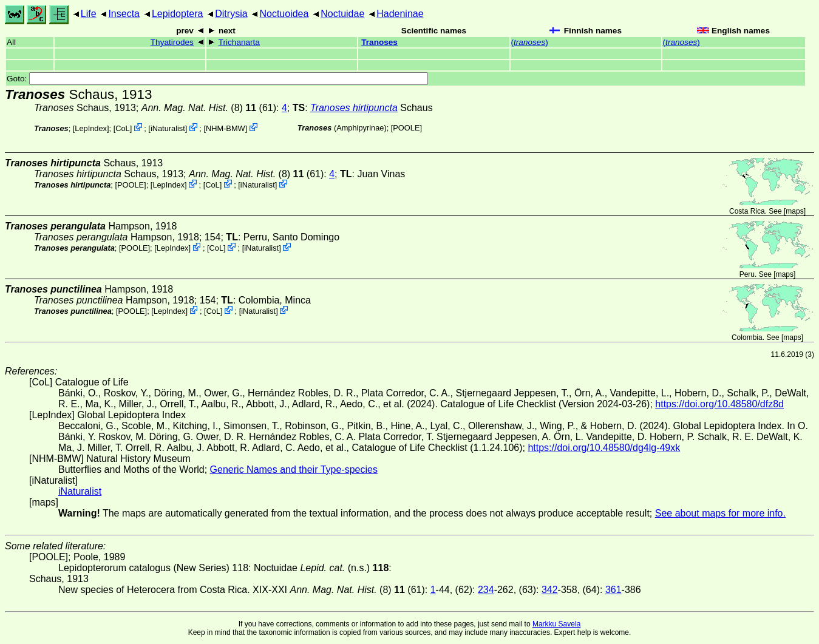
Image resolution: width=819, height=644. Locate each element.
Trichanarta (239, 42)
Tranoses (379, 42)
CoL (122, 128)
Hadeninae (399, 13)
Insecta (124, 13)
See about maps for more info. (720, 513)
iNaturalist (168, 128)
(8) (198, 108)
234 (486, 590)
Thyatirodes (172, 42)
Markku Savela (556, 624)
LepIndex (91, 128)
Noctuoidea (283, 13)
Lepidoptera (177, 13)
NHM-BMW (225, 128)
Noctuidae (342, 13)
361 (613, 590)
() (529, 42)
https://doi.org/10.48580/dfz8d (719, 404)
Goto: (217, 78)
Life (89, 13)
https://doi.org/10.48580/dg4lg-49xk (604, 447)
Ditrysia (231, 13)
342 (550, 590)
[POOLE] (406, 127)
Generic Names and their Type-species (294, 469)
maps (794, 211)
